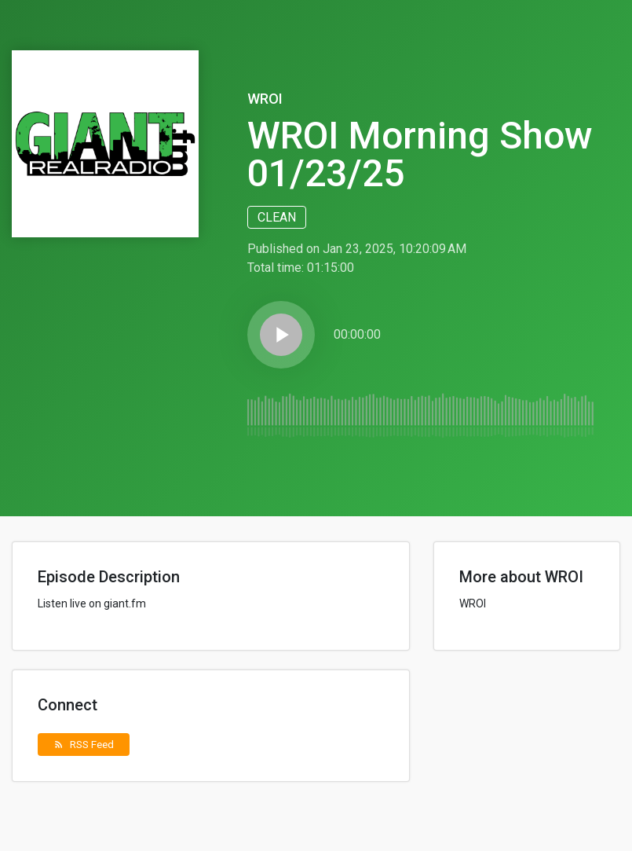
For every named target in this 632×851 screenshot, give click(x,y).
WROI (265, 98)
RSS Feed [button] (83, 744)
